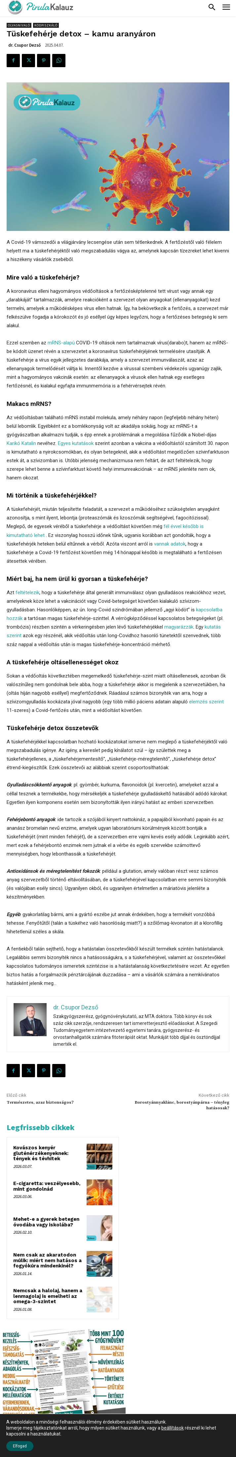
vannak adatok (169, 544)
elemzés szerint (206, 702)
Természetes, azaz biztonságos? (40, 1102)
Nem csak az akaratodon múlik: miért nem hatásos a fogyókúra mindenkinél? (47, 1260)
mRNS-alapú (61, 343)
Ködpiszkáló (46, 25)
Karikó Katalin (21, 443)
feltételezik (27, 593)
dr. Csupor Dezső (24, 45)
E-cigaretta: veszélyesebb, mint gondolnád (46, 1186)
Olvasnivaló (19, 25)
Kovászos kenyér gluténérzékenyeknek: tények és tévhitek (40, 1153)
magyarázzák (178, 627)
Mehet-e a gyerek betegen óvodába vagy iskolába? (46, 1222)
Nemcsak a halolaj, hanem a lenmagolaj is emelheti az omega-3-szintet (47, 1296)
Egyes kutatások (76, 443)
